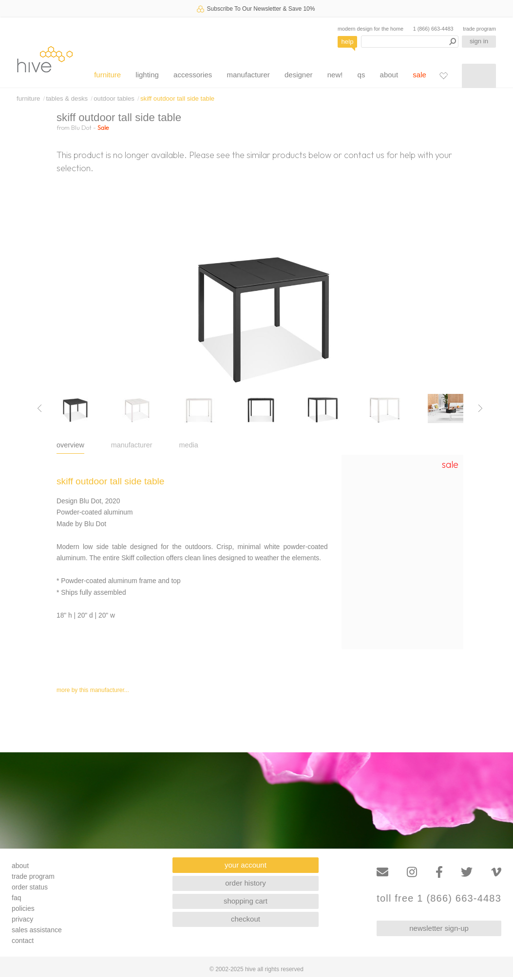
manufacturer (248, 75)
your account (245, 865)
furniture (107, 75)
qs (361, 75)
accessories (192, 75)
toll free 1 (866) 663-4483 (439, 898)
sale (419, 75)
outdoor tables (114, 98)
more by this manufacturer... (93, 690)
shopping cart (245, 901)
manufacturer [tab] (131, 445)
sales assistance (37, 930)
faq (16, 898)
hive (45, 59)
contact (23, 940)
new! (335, 75)
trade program (479, 29)
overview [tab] (70, 445)
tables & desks (67, 98)
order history (245, 883)
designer (299, 75)
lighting (147, 75)
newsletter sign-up (439, 928)
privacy (22, 919)
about (389, 75)
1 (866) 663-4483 (433, 29)
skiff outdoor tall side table (177, 98)
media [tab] (188, 445)
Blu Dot (81, 127)
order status (30, 887)
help (348, 41)
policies (23, 908)
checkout (245, 919)
